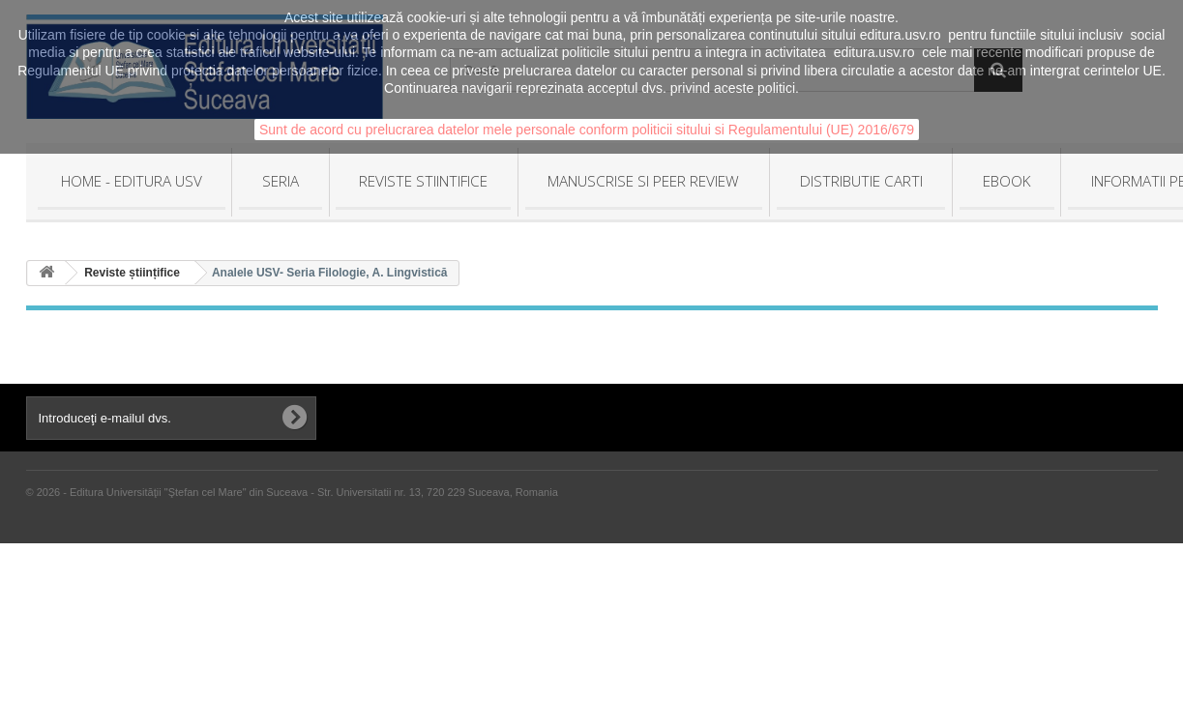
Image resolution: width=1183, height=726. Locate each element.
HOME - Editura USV (131, 180)
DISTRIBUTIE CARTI (861, 180)
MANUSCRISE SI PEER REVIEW (643, 180)
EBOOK (1007, 180)
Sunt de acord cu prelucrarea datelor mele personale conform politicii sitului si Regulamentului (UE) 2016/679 (586, 129)
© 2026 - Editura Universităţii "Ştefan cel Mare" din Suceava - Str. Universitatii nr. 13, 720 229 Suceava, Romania (292, 492)
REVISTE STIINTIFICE (423, 180)
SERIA (280, 180)
